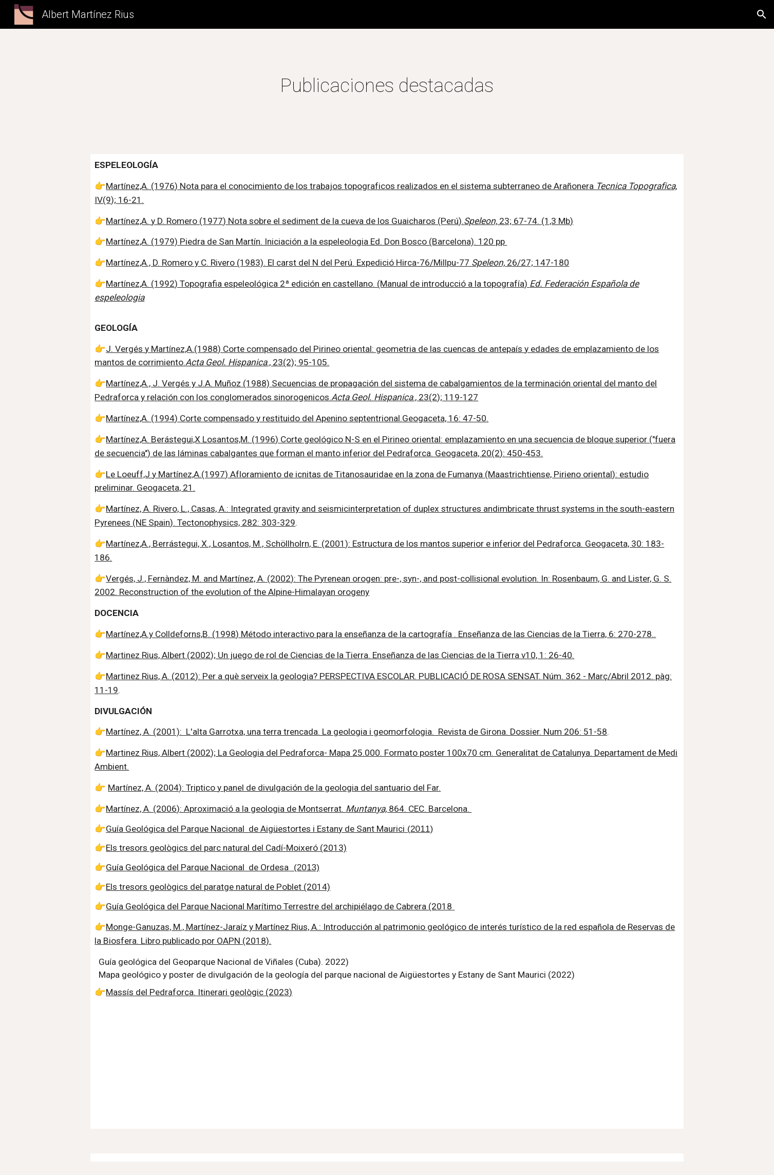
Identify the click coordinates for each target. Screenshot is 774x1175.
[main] (387, 85)
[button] (761, 14)
